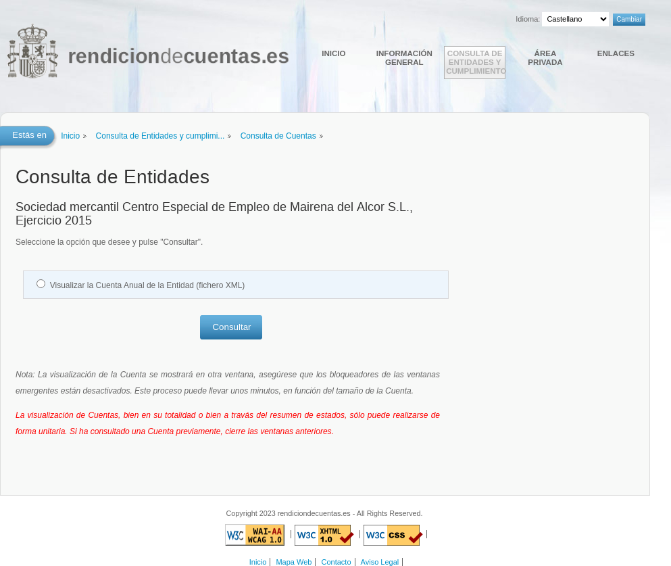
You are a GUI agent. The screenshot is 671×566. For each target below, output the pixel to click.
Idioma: (528, 19)
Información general (404, 57)
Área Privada (545, 57)
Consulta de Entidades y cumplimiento (475, 62)
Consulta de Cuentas (278, 136)
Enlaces (616, 53)
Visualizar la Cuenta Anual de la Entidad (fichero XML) (147, 285)
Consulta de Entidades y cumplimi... (160, 136)
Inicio (333, 53)
